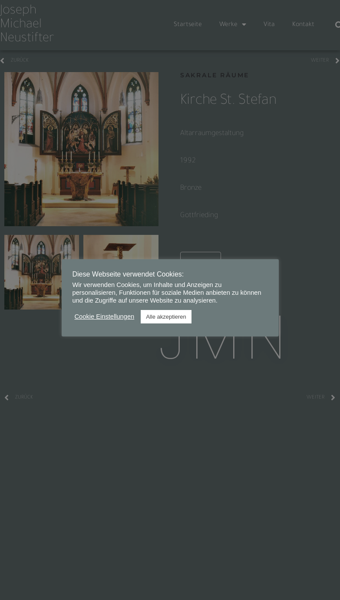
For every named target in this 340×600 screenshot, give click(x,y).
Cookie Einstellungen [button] (105, 316)
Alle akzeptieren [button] (166, 316)
